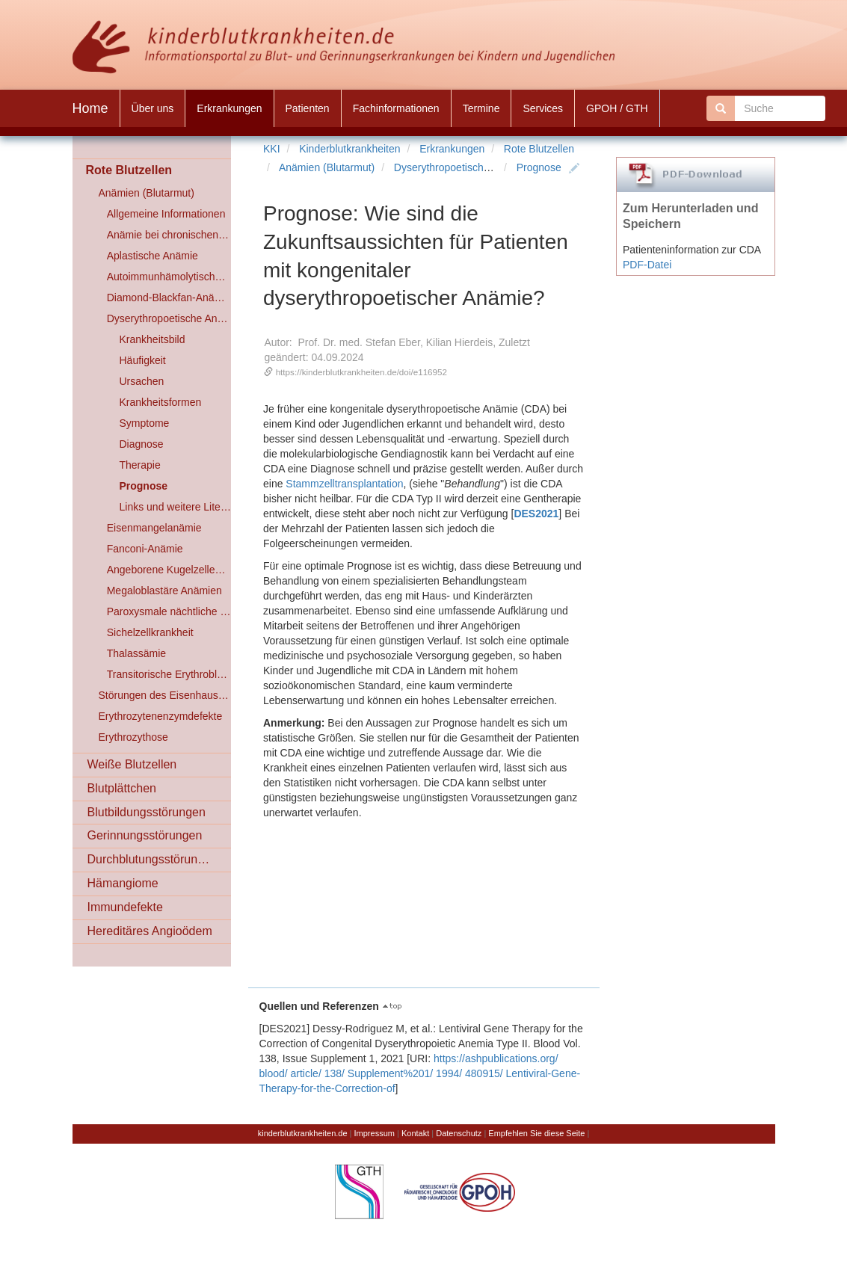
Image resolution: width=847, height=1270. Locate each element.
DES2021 (536, 514)
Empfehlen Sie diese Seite (536, 1133)
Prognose (539, 167)
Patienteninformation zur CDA (691, 250)
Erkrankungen (451, 149)
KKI (271, 149)
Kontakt (415, 1133)
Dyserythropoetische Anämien (463, 167)
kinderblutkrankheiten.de (303, 1133)
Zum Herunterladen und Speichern (691, 215)
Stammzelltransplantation (344, 484)
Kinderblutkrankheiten (349, 149)
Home (90, 108)
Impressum (374, 1133)
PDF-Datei (647, 265)
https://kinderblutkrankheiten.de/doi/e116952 (361, 372)
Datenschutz (458, 1133)
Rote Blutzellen (539, 149)
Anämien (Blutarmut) (327, 167)
